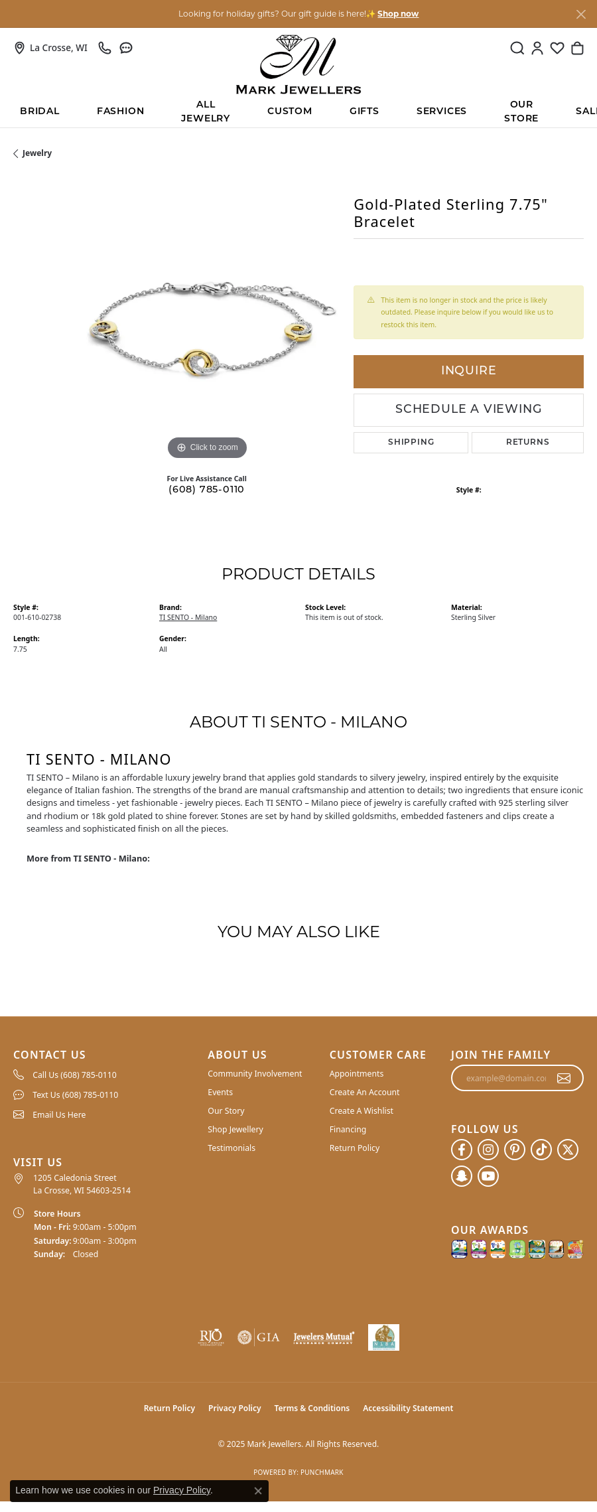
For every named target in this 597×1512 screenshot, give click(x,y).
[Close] (580, 14)
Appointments (357, 1073)
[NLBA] (383, 1337)
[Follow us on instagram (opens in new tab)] (488, 1149)
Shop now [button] (398, 14)
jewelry (37, 153)
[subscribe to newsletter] (564, 1078)
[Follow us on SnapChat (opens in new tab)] (461, 1176)
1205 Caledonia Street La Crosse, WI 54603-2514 (82, 1183)
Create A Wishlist (361, 1110)
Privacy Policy (234, 1408)
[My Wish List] (557, 48)
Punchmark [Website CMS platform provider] (322, 1472)
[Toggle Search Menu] (517, 48)
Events (220, 1092)
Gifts (364, 112)
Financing (348, 1129)
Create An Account (365, 1092)
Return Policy (355, 1148)
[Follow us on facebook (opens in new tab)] (461, 1149)
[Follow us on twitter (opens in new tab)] (567, 1149)
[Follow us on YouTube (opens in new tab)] (488, 1176)
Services (442, 112)
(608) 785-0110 (206, 490)
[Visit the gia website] (258, 1337)
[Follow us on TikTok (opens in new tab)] (541, 1149)
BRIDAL (40, 112)
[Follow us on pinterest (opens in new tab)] (514, 1149)
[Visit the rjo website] (211, 1337)
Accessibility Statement (408, 1408)
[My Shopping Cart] (577, 48)
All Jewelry (205, 112)
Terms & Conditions (312, 1408)
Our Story (226, 1110)
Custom (289, 112)
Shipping (411, 443)
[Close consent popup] (258, 1491)
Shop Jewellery (235, 1129)
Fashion (121, 112)
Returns (528, 443)
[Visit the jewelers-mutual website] (323, 1337)
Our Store (521, 112)
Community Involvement (255, 1073)
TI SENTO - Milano (188, 617)
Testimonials (231, 1148)
